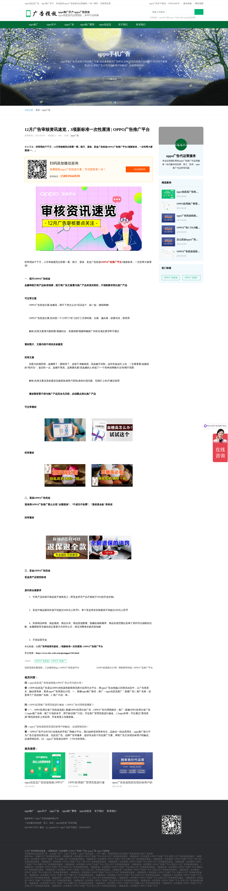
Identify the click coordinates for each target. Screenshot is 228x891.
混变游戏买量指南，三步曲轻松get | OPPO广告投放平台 (52, 667)
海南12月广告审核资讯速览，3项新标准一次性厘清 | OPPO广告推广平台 (71, 864)
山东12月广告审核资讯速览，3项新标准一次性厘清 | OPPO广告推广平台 (58, 877)
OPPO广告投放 (42, 660)
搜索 (198, 11)
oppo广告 (69, 23)
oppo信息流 (105, 23)
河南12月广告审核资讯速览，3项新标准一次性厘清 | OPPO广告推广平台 (96, 866)
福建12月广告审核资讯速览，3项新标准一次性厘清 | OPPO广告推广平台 (92, 858)
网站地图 (199, 2)
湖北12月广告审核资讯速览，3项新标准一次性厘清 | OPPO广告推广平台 (163, 866)
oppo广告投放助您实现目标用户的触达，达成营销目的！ (59, 725)
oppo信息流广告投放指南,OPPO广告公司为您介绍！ (56, 682)
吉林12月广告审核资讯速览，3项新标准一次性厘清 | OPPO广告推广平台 (76, 872)
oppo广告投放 (70, 853)
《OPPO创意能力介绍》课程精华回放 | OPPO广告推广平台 (124, 667)
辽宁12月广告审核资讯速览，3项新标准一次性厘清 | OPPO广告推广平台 (143, 872)
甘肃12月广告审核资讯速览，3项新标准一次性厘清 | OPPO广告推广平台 (159, 858)
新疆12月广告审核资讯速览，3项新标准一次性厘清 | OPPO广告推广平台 (101, 882)
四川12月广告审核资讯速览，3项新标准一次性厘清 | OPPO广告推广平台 (146, 880)
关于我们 (123, 23)
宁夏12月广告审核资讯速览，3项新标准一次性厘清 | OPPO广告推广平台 (101, 874)
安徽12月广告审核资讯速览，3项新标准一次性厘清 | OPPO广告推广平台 (69, 855)
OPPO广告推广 (59, 660)
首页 (38, 109)
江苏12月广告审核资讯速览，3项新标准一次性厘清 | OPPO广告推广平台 (118, 869)
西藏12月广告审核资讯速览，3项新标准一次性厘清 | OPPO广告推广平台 (168, 882)
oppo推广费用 (87, 23)
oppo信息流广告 (40, 853)
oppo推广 (33, 23)
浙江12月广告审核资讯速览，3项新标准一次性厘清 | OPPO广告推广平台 (124, 885)
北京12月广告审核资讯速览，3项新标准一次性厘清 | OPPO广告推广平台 (135, 855)
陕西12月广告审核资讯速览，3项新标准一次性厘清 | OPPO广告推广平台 (79, 880)
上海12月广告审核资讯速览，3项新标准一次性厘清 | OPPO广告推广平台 (124, 877)
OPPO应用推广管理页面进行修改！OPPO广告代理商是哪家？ (61, 704)
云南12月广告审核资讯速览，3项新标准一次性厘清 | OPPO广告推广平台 (58, 885)
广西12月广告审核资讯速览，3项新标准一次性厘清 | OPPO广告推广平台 (114, 861)
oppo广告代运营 (86, 853)
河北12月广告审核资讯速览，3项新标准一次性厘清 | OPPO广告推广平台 (137, 864)
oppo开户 (51, 23)
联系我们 (141, 23)
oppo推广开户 (56, 853)
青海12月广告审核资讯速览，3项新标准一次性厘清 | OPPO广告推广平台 (168, 874)
